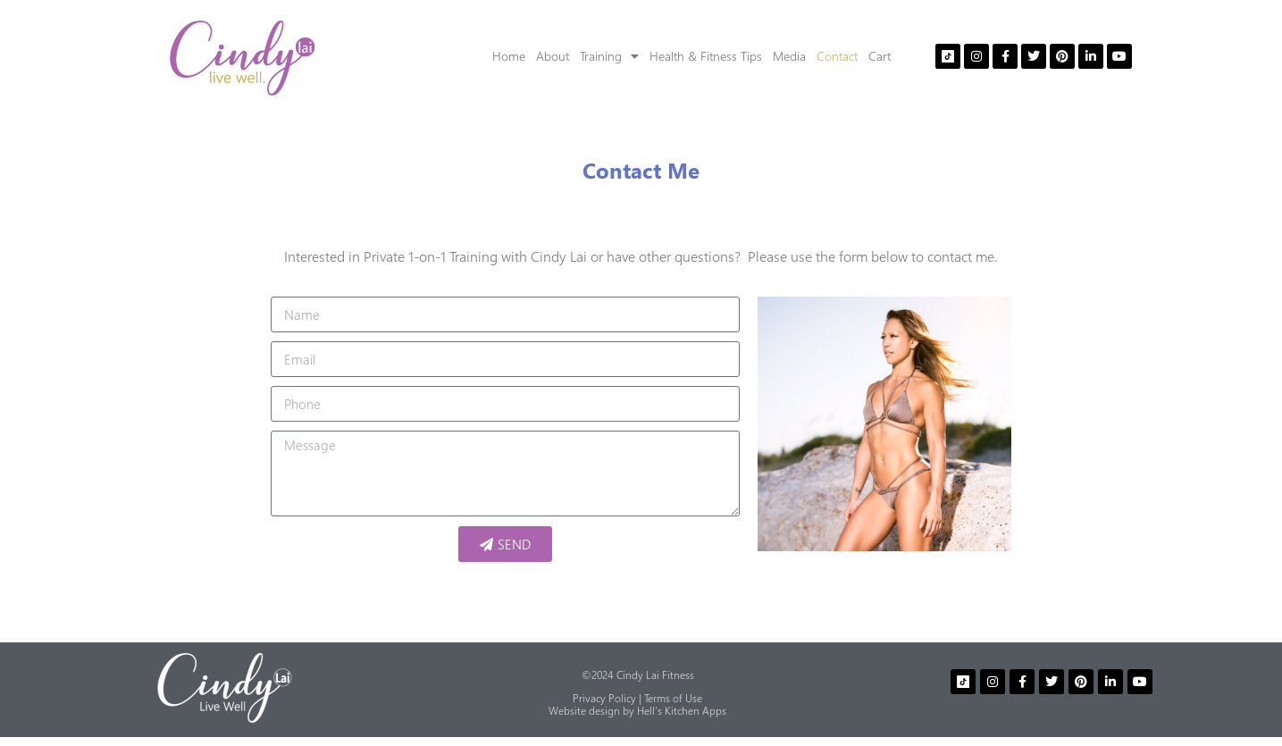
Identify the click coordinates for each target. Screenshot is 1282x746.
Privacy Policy (604, 698)
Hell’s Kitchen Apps (681, 710)
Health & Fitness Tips (705, 55)
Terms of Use (673, 698)
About (552, 55)
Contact (837, 55)
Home (508, 55)
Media (789, 55)
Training (609, 56)
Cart (879, 55)
